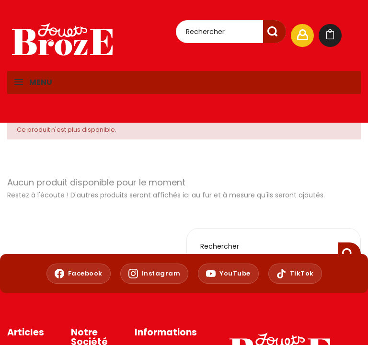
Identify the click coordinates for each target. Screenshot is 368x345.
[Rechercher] (231, 31)
